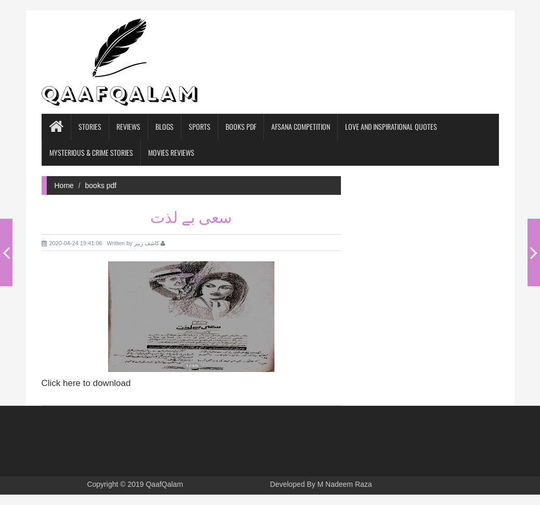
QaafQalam (164, 484)
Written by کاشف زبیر (136, 243)
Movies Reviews (171, 152)
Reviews (128, 126)
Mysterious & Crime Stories (91, 152)
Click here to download (86, 383)
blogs (164, 126)
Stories (89, 126)
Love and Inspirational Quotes (391, 126)
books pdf (241, 126)
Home (64, 185)
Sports (199, 126)
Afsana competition (300, 126)
